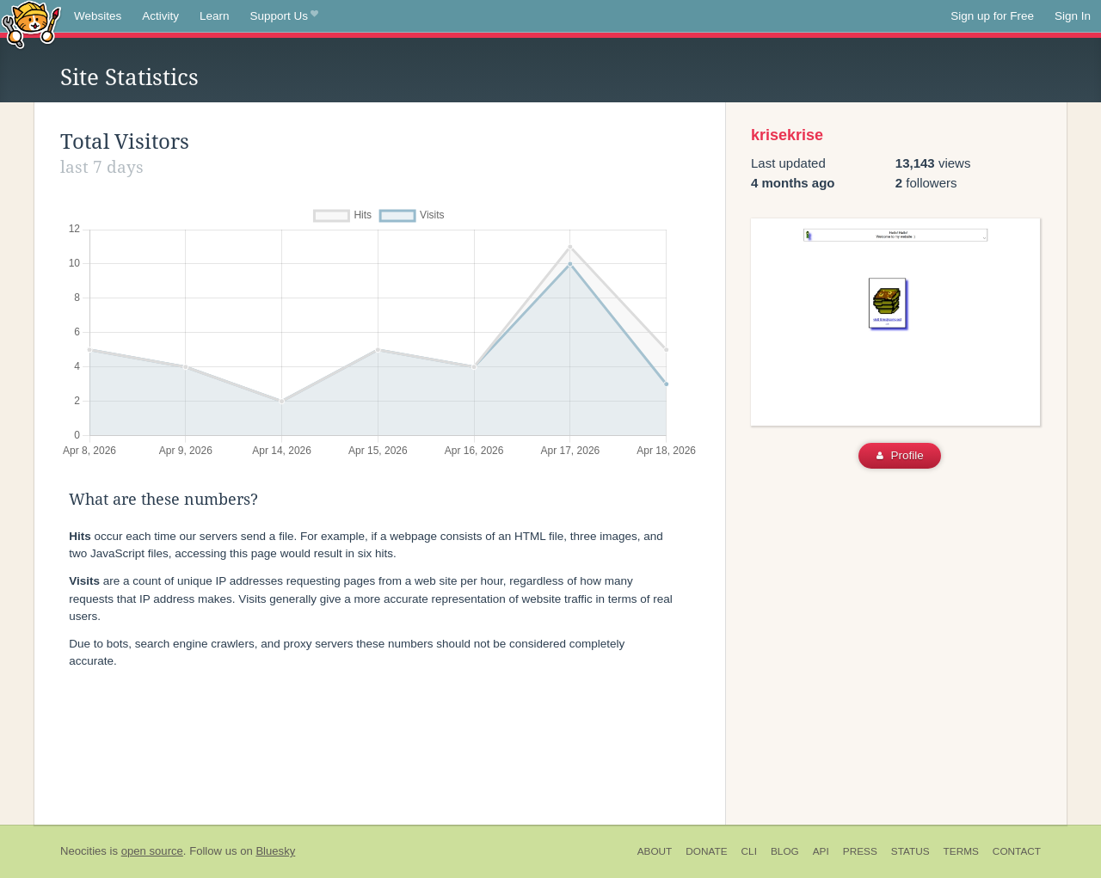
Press (860, 851)
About (655, 851)
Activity (160, 15)
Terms (961, 851)
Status (910, 851)
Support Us (284, 16)
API (821, 851)
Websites (97, 15)
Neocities (83, 850)
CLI (749, 851)
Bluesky (275, 850)
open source (152, 850)
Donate (706, 851)
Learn (215, 15)
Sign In (1073, 15)
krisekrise (787, 135)
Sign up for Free (992, 15)
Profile (900, 455)
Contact (1017, 851)
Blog (785, 851)
